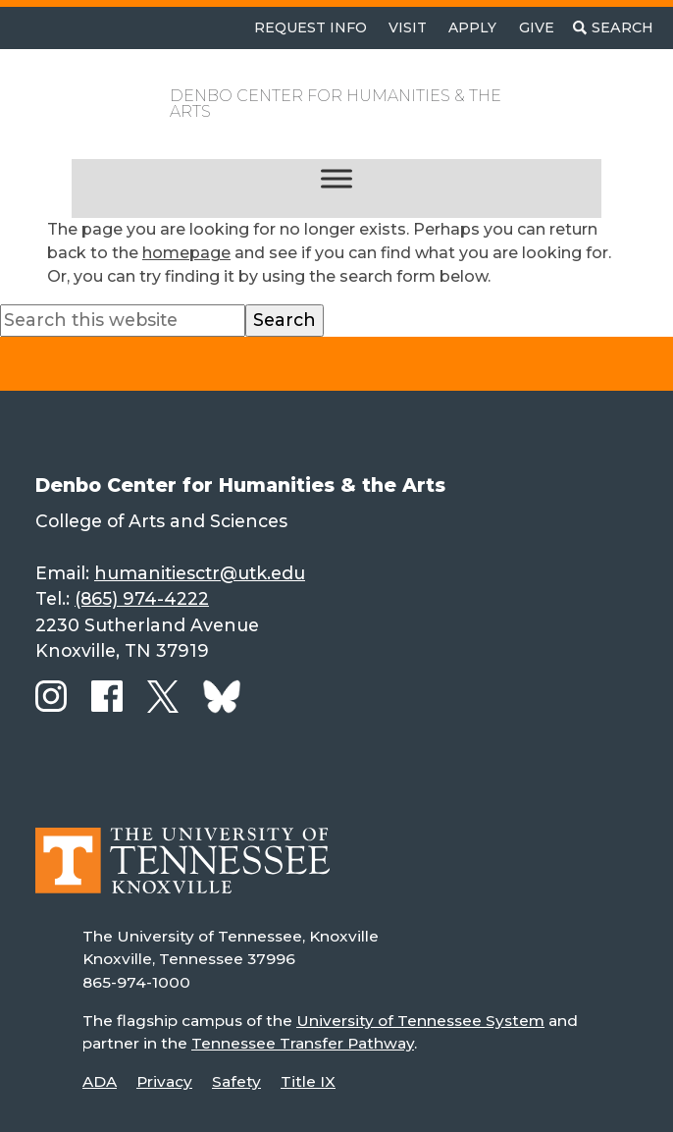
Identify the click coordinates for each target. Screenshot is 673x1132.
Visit (407, 27)
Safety (236, 1081)
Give (536, 27)
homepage (186, 252)
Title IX (308, 1081)
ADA (99, 1081)
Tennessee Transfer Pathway (302, 1043)
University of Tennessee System (420, 1020)
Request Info (310, 27)
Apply (472, 27)
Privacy (164, 1081)
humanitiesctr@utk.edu (199, 573)
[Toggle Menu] (336, 179)
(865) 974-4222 (142, 598)
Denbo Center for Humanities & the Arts (335, 103)
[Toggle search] (613, 28)
